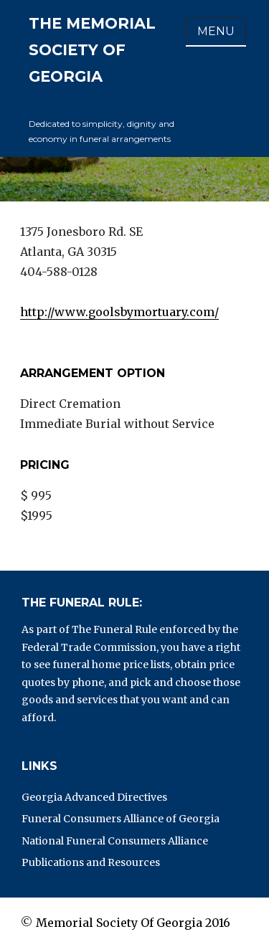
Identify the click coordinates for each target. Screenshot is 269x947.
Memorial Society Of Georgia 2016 (133, 922)
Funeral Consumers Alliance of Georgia (121, 818)
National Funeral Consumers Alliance (115, 840)
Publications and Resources (91, 862)
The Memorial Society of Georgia (92, 49)
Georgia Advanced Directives (94, 797)
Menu (216, 31)
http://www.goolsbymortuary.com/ (119, 312)
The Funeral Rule (114, 629)
